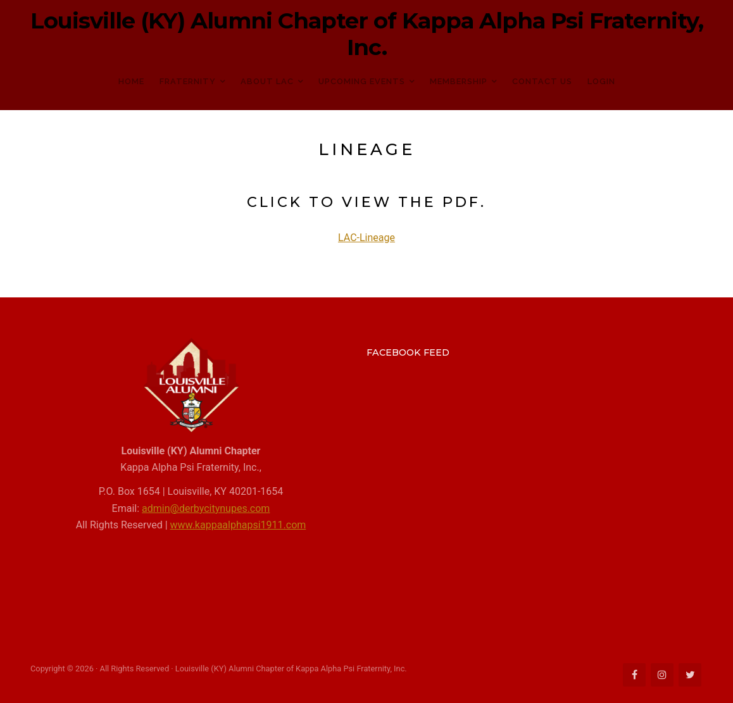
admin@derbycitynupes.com (206, 508)
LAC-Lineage (366, 238)
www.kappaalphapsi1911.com (238, 525)
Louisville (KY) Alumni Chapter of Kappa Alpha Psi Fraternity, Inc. (366, 34)
